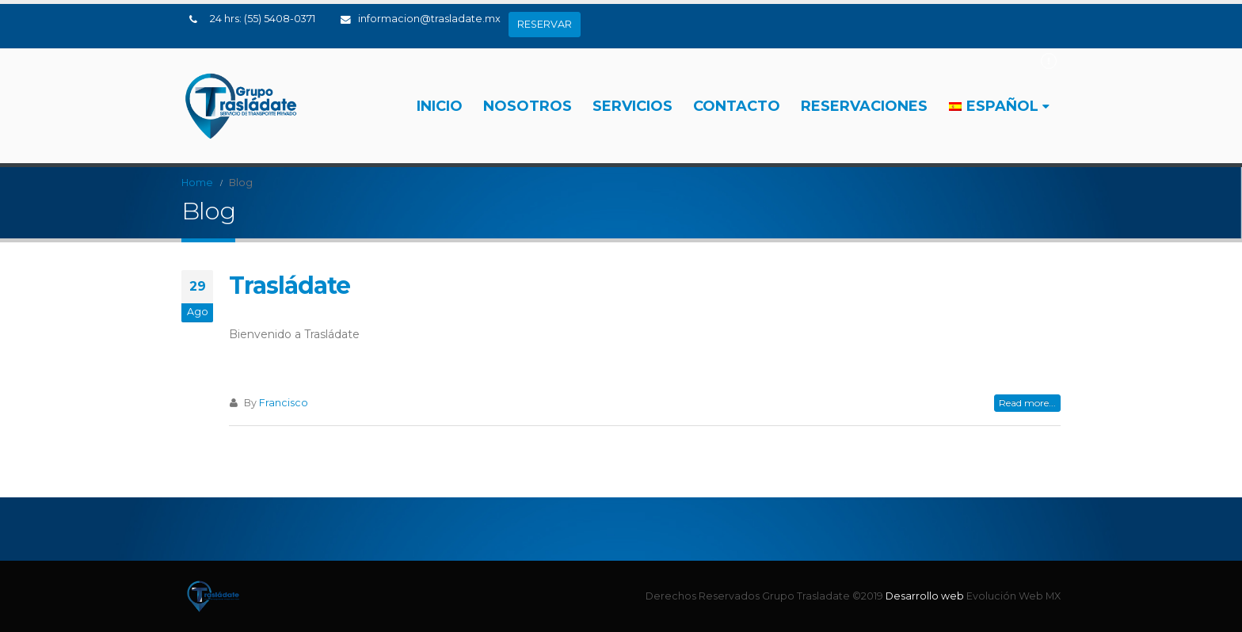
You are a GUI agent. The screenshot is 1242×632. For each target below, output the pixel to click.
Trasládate (289, 285)
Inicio (440, 106)
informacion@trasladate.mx (421, 19)
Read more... (1027, 403)
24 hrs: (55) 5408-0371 (262, 19)
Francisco (283, 403)
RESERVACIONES (864, 106)
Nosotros (527, 106)
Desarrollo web (926, 596)
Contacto (736, 106)
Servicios (632, 106)
